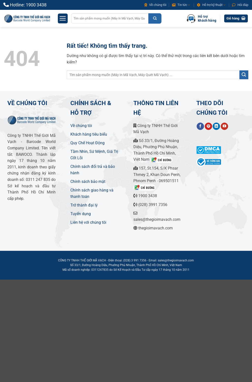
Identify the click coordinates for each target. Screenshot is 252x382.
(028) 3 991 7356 (134, 260)
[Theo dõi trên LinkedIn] (216, 126)
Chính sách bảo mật (87, 181)
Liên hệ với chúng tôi (88, 222)
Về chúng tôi (155, 5)
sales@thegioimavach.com (176, 260)
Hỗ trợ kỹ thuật (211, 5)
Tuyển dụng (80, 213)
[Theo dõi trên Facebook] (200, 126)
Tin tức (181, 5)
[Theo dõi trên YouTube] (224, 126)
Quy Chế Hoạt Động (87, 143)
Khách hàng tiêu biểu (88, 134)
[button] (63, 18)
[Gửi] (154, 18)
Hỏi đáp (240, 5)
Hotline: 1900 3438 (28, 4)
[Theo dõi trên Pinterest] (208, 126)
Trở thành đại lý (84, 205)
